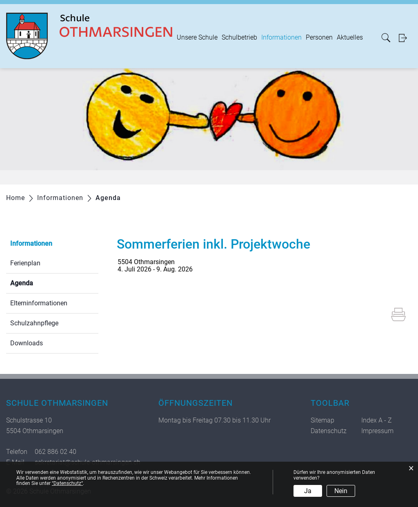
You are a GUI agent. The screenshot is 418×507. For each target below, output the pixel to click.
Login (405, 37)
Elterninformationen (38, 303)
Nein (340, 491)
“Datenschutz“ (67, 483)
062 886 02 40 (55, 452)
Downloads (26, 343)
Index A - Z (376, 420)
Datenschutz (329, 431)
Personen (319, 37)
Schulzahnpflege (34, 323)
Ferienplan (25, 263)
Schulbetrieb (239, 37)
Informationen (281, 37)
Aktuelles (350, 37)
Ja (307, 491)
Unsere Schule (197, 37)
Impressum (377, 431)
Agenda (41, 282)
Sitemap (322, 420)
